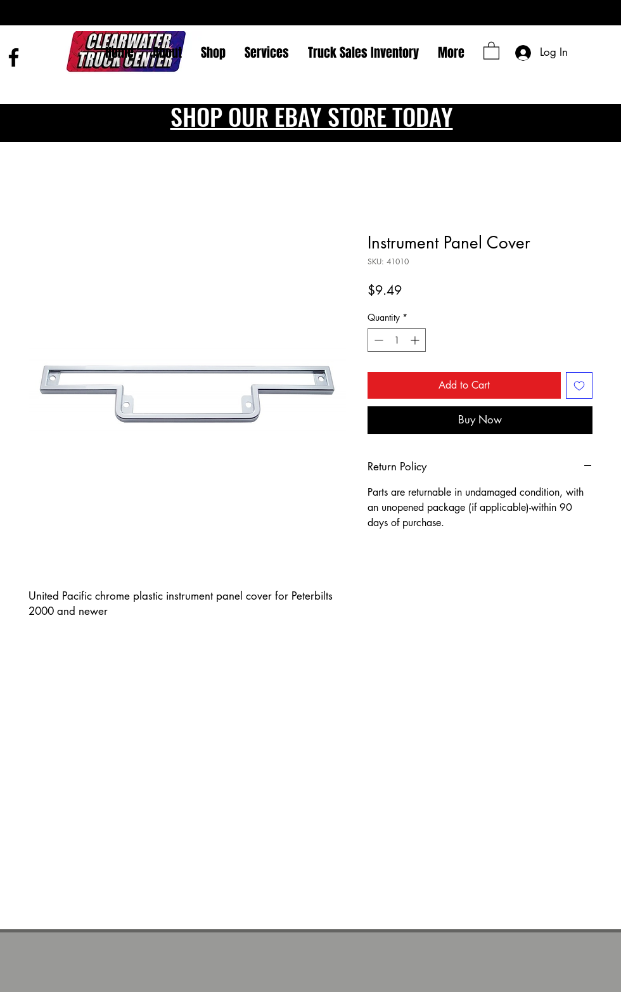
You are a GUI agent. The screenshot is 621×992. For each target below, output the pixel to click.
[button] (491, 50)
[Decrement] (377, 340)
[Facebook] (13, 57)
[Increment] (416, 340)
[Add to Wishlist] (579, 385)
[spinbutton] (396, 340)
